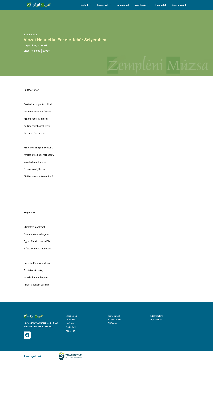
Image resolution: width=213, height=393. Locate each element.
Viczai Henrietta (32, 50)
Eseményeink (179, 4)
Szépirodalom (31, 34)
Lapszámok (123, 4)
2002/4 (46, 50)
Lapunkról (104, 5)
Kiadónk (85, 5)
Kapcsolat (160, 4)
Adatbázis (142, 5)
